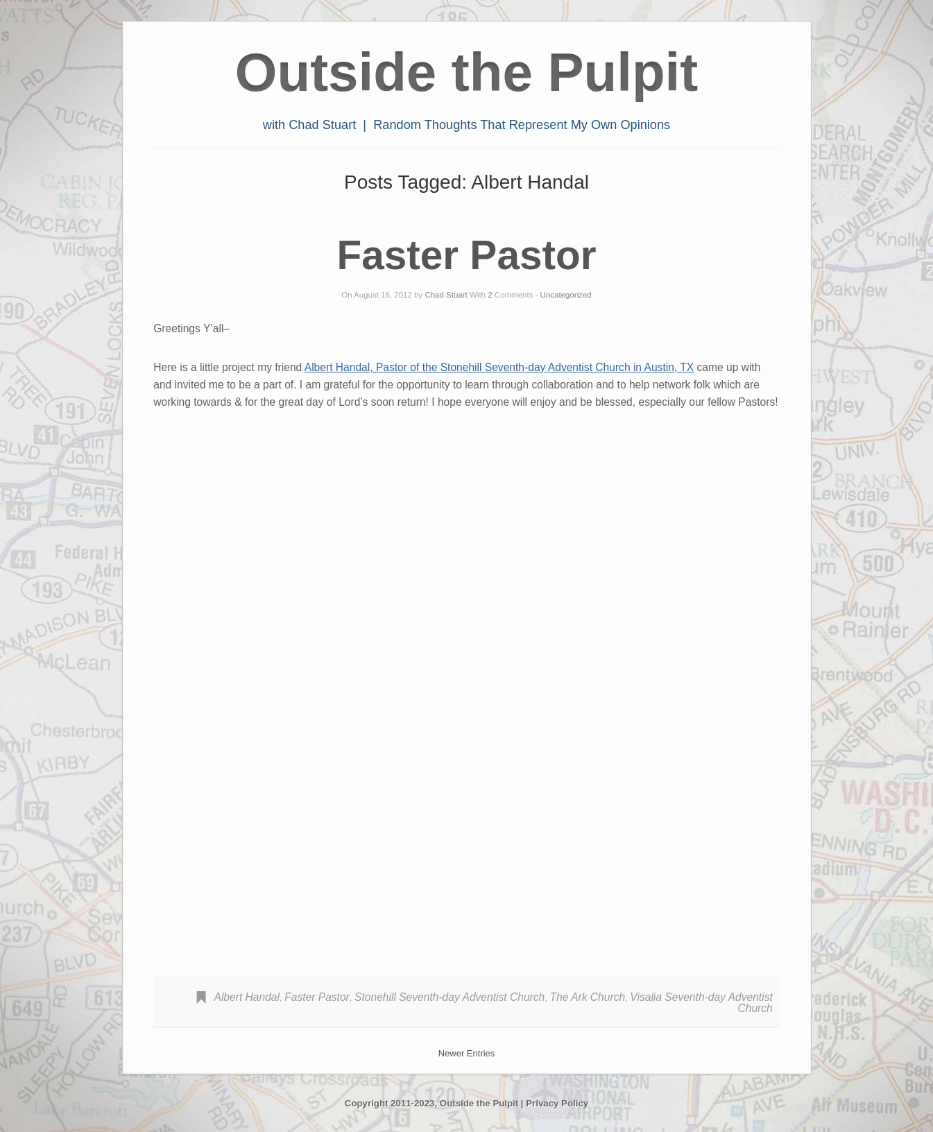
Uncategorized (566, 295)
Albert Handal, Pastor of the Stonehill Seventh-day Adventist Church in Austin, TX (499, 367)
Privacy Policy (557, 1103)
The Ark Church (587, 997)
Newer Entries (466, 1053)
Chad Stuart (446, 295)
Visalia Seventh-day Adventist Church (701, 1002)
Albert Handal (247, 997)
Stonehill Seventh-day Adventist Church (449, 997)
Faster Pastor (467, 254)
